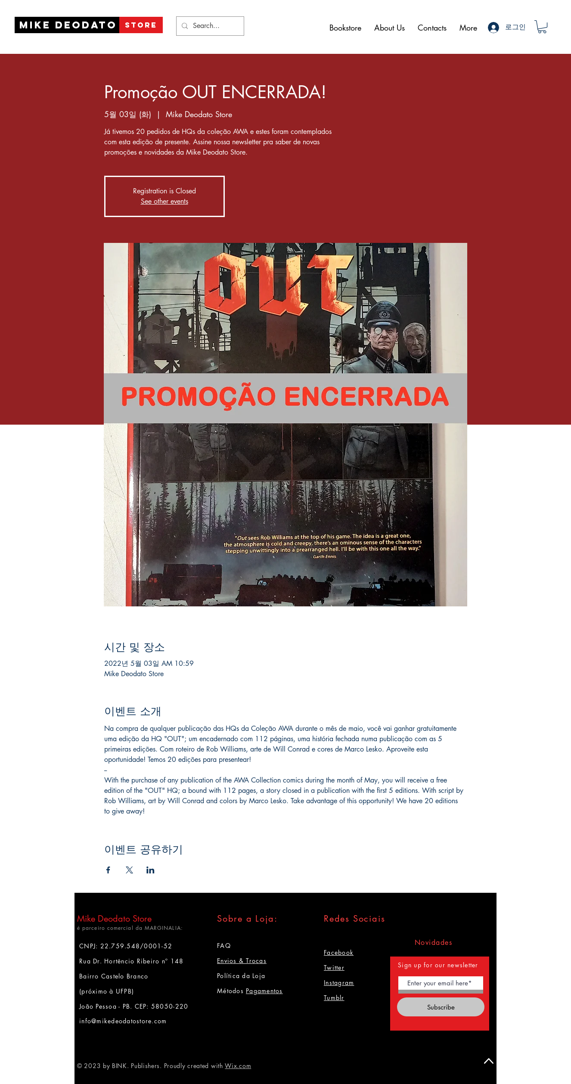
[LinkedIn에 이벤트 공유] (150, 870)
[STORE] (141, 25)
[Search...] (209, 26)
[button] (542, 26)
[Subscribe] (440, 1006)
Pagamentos (264, 991)
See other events (164, 201)
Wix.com (238, 1066)
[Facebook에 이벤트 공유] (108, 870)
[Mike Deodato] (68, 25)
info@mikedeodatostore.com (123, 1021)
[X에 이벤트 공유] (129, 870)
